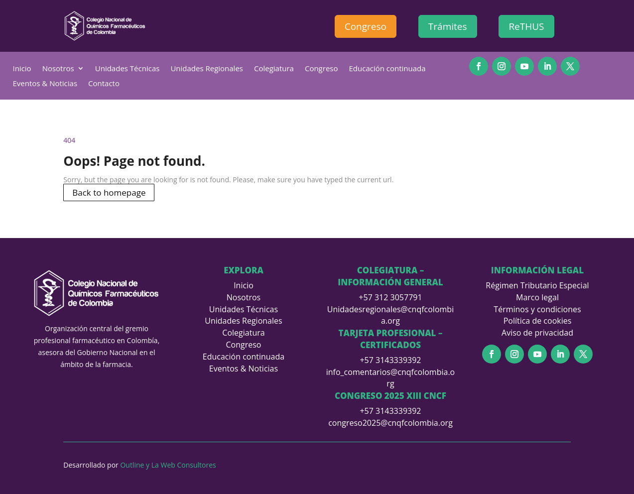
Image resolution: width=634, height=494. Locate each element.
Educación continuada (387, 69)
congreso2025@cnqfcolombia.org (390, 422)
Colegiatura (274, 69)
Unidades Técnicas (127, 69)
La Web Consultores (183, 465)
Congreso (365, 26)
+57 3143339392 (390, 360)
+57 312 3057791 (390, 297)
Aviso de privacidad (537, 332)
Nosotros (58, 69)
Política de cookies (538, 320)
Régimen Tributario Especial (537, 285)
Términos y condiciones (537, 309)
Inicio (21, 69)
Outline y (135, 465)
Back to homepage (108, 192)
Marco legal (537, 297)
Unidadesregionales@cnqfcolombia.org (390, 315)
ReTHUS (526, 26)
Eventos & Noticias (44, 84)
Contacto (104, 84)
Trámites (447, 26)
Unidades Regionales (206, 69)
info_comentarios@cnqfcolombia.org (390, 378)
